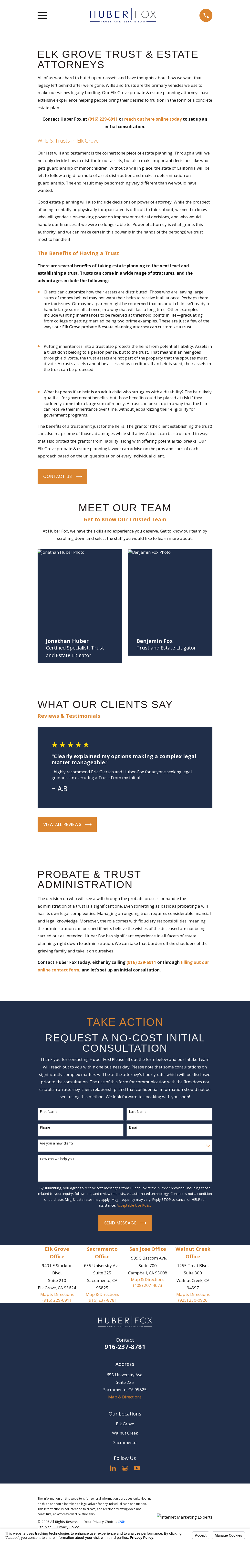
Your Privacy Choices (104, 1521)
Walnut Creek (125, 1433)
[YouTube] (137, 1468)
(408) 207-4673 (147, 1285)
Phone (45, 1127)
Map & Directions (57, 1294)
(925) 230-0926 (193, 1300)
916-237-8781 (125, 1346)
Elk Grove (125, 1423)
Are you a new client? (56, 1143)
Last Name (137, 1112)
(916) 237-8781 (102, 1300)
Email (133, 1127)
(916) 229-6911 (57, 1300)
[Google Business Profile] (125, 1468)
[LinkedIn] (113, 1468)
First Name (48, 1112)
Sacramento (124, 1442)
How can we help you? (57, 1159)
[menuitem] (45, 1527)
